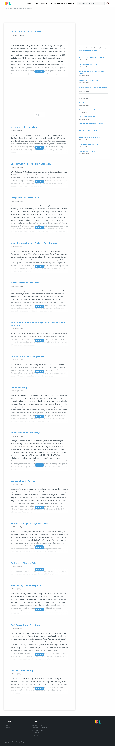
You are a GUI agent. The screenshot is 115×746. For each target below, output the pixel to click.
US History (70, 3)
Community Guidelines (39, 728)
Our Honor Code (37, 730)
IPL (6, 8)
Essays (30, 3)
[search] (103, 3)
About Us (8, 725)
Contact (7, 728)
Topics (37, 3)
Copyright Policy (37, 725)
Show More (39, 71)
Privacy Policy (36, 733)
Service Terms (36, 735)
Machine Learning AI (58, 3)
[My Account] (108, 3)
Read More (39, 148)
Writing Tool (45, 3)
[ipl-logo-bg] (9, 3)
